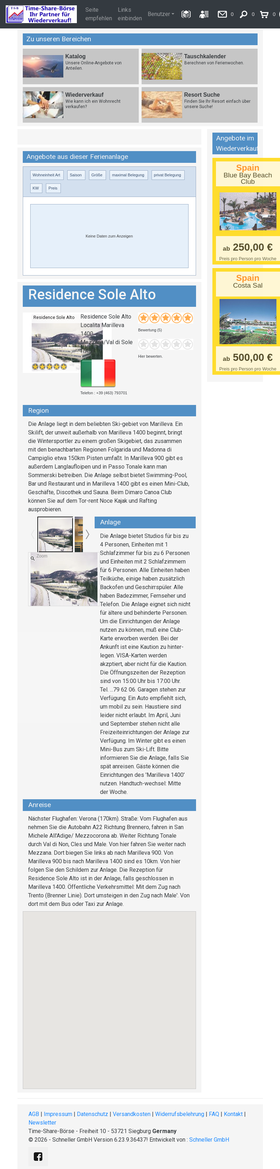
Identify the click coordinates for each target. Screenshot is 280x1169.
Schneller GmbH (209, 1139)
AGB (33, 1114)
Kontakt (233, 1114)
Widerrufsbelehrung (179, 1114)
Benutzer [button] (159, 14)
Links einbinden (130, 14)
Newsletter (42, 1122)
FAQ (214, 1114)
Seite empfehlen (98, 14)
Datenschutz (92, 1114)
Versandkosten (131, 1114)
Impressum (58, 1114)
